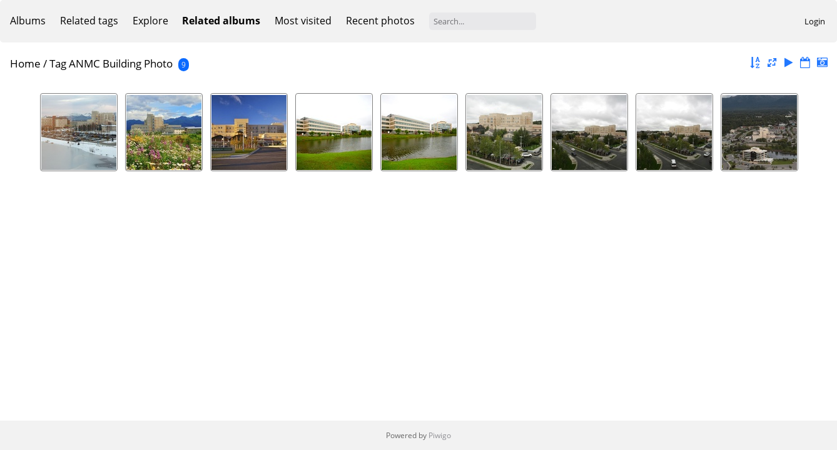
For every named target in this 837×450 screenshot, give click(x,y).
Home (25, 63)
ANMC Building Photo (121, 63)
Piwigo (440, 435)
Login (814, 21)
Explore (150, 21)
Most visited (303, 21)
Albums (28, 21)
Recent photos (380, 21)
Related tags (89, 21)
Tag (57, 63)
